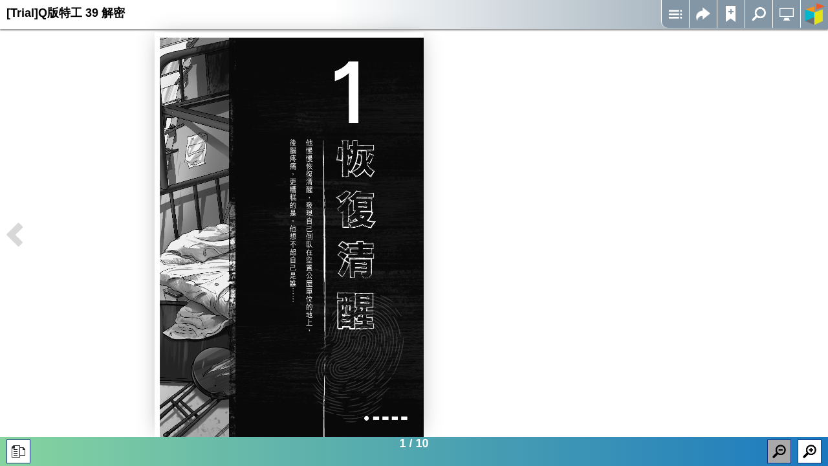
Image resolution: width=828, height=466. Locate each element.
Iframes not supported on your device (289, 234)
